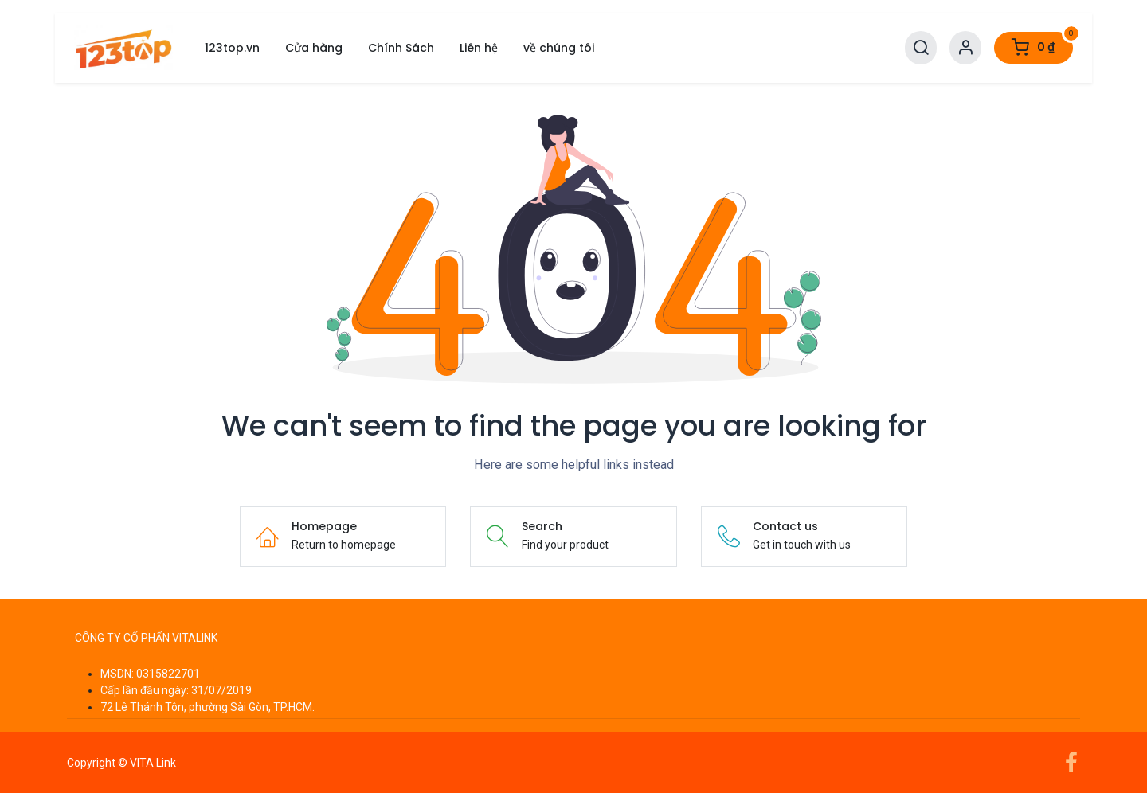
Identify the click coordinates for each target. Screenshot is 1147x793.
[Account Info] (965, 48)
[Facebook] (1071, 763)
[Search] (921, 48)
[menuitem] (232, 48)
